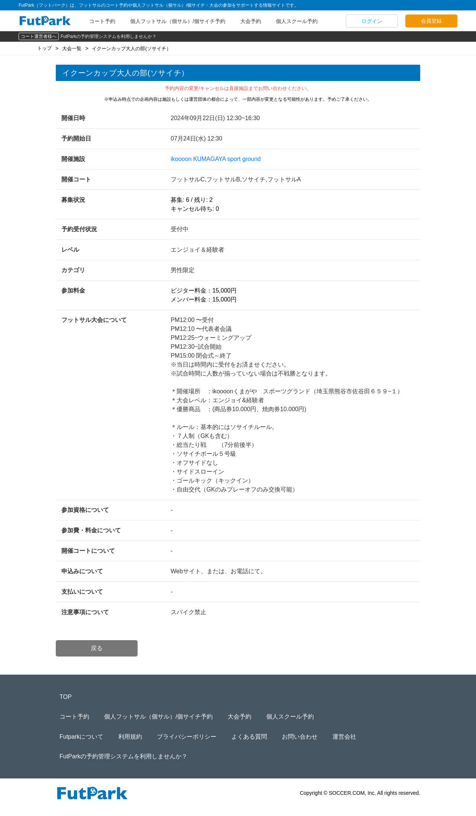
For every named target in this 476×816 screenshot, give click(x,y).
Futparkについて (81, 736)
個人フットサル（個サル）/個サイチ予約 (177, 21)
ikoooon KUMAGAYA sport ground (216, 159)
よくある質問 (249, 736)
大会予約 (250, 21)
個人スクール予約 (297, 21)
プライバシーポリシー (186, 736)
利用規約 (130, 736)
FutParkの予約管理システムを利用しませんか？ (109, 36)
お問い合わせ (300, 736)
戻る (97, 648)
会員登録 (431, 21)
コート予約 (102, 21)
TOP (66, 697)
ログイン (371, 21)
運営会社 (344, 736)
